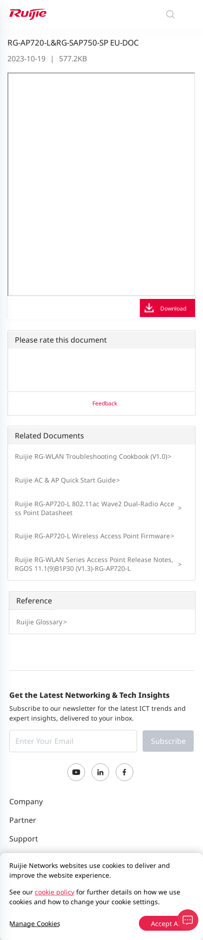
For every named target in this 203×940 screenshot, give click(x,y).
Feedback (104, 403)
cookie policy (54, 891)
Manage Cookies (34, 923)
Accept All (166, 923)
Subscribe (168, 741)
